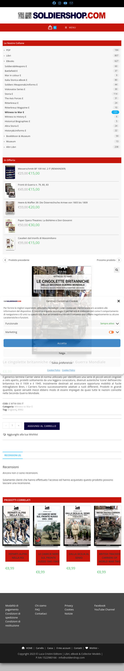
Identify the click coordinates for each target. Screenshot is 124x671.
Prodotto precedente (19, 260)
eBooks (10, 61)
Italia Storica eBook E (16, 80)
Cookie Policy (53, 370)
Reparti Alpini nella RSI (18, 555)
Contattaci (41, 613)
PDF (8, 50)
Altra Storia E (12, 126)
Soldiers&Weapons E (16, 66)
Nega (62, 353)
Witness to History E (15, 116)
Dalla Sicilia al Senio (79, 555)
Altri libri (11, 147)
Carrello (40, 648)
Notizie (69, 613)
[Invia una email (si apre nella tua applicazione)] (70, 3)
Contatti (78, 648)
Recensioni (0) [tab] (12, 455)
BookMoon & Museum (18, 136)
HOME (27, 648)
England (12, 409)
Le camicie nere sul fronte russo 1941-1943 (48, 557)
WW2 (20, 409)
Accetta (61, 343)
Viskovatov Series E (15, 89)
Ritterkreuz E (11, 103)
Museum (11, 141)
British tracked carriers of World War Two (109, 557)
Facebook (99, 605)
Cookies (69, 609)
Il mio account (63, 648)
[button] (118, 301)
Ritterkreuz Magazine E (17, 107)
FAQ (37, 609)
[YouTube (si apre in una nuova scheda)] (65, 3)
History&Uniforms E (15, 130)
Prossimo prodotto (106, 260)
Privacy (69, 605)
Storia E (9, 93)
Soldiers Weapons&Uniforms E (21, 84)
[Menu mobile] (70, 28)
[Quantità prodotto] (12, 425)
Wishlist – (92, 648)
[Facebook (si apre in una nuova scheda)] (54, 3)
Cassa (50, 648)
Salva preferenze (62, 363)
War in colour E (13, 75)
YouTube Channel (104, 609)
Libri (8, 55)
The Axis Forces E (14, 98)
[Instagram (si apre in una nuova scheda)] (59, 3)
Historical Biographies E (17, 121)
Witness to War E (14, 112)
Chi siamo (40, 605)
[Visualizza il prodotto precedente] (5, 260)
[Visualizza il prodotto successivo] (118, 260)
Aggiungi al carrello (42, 426)
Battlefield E (11, 70)
